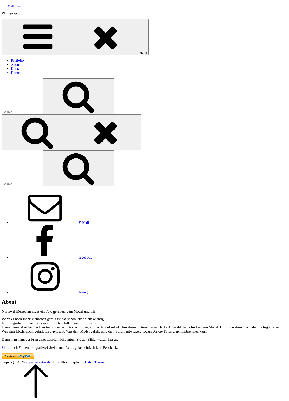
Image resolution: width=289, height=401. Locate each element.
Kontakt (17, 69)
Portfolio (17, 60)
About (15, 64)
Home (15, 73)
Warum (7, 347)
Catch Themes (95, 362)
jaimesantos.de (12, 5)
